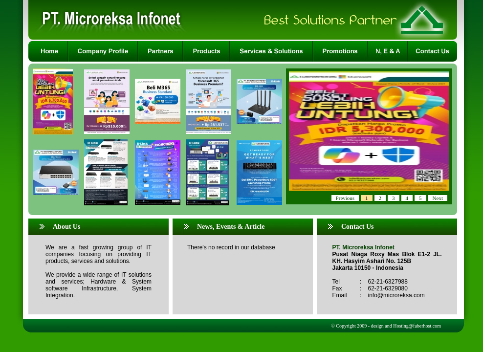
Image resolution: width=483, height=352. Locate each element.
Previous (345, 198)
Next (438, 198)
